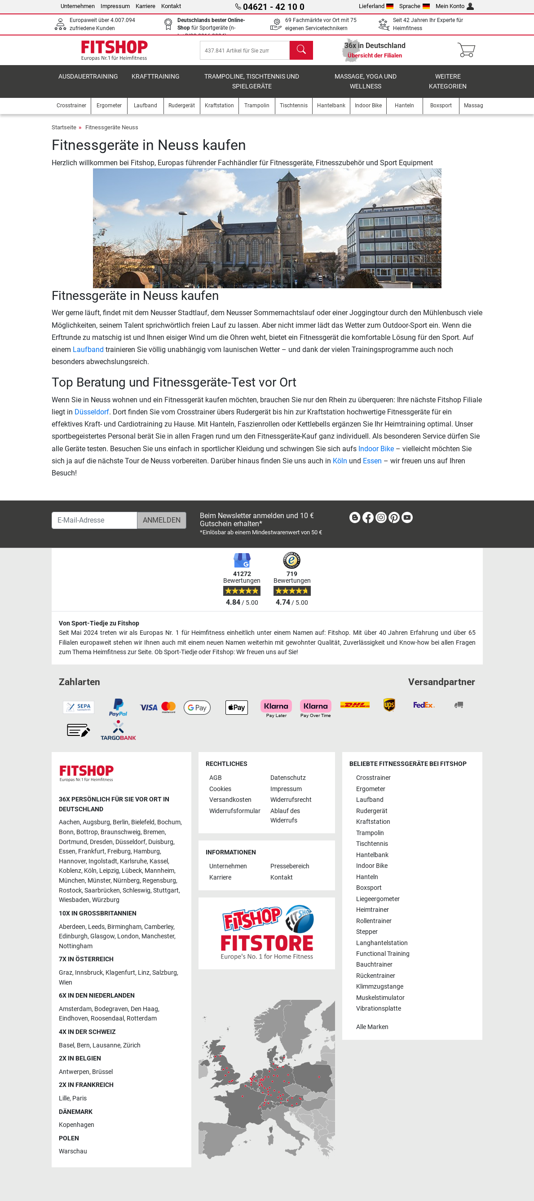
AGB (215, 778)
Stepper (367, 932)
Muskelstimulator (380, 998)
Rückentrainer (375, 976)
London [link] (128, 936)
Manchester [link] (157, 936)
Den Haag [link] (144, 1009)
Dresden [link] (101, 842)
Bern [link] (83, 1045)
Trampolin (370, 833)
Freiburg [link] (119, 851)
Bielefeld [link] (142, 822)
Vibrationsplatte (378, 1008)
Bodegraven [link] (111, 1009)
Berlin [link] (120, 822)
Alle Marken (372, 1027)
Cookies (220, 789)
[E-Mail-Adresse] (94, 520)
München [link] (72, 880)
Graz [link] (65, 973)
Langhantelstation (382, 943)
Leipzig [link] (109, 871)
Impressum (115, 6)
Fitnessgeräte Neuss (111, 133)
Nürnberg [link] (126, 880)
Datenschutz (288, 778)
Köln (340, 467)
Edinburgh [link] (73, 936)
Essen (372, 467)
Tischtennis (372, 844)
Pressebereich (289, 866)
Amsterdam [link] (75, 1009)
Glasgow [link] (102, 936)
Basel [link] (66, 1045)
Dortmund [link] (73, 842)
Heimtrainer (372, 910)
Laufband (88, 356)
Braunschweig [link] (121, 832)
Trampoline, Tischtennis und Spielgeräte (251, 88)
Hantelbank (372, 855)
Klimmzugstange (379, 986)
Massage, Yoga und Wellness (366, 88)
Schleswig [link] (136, 890)
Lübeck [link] (132, 871)
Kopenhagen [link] (76, 1125)
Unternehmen (78, 6)
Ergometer (370, 789)
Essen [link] (67, 851)
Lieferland (376, 6)
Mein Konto (455, 6)
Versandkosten (230, 800)
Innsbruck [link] (89, 973)
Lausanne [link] (106, 1045)
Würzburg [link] (105, 900)
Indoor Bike (376, 455)
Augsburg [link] (96, 822)
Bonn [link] (66, 832)
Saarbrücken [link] (102, 890)
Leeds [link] (96, 927)
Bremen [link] (154, 832)
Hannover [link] (72, 861)
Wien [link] (65, 982)
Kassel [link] (159, 861)
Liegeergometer (378, 899)
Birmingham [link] (124, 927)
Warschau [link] (73, 1151)
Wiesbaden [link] (74, 900)
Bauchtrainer (374, 964)
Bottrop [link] (87, 832)
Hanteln (367, 877)
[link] (355, 519)
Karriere (145, 6)
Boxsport (369, 888)
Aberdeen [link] (72, 927)
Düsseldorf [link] (130, 842)
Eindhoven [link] (73, 1018)
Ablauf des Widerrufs (285, 816)
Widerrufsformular (234, 811)
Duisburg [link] (160, 842)
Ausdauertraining (88, 83)
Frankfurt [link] (91, 851)
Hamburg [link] (146, 851)
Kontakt (171, 6)
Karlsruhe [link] (133, 861)
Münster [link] (99, 880)
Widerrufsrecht (291, 800)
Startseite (64, 133)
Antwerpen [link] (74, 1072)
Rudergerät (372, 811)
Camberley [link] (158, 927)
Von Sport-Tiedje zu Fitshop (99, 623)
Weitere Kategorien (448, 88)
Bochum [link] (169, 822)
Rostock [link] (70, 890)
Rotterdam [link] (142, 1018)
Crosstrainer (373, 778)
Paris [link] (79, 1098)
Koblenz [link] (70, 871)
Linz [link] (144, 973)
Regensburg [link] (159, 880)
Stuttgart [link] (166, 890)
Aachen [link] (69, 822)
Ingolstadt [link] (102, 861)
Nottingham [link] (76, 946)
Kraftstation (373, 822)
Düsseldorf (92, 418)
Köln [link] (90, 871)
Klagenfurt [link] (120, 973)
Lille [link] (64, 1098)
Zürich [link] (132, 1045)
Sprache (414, 6)
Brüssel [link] (102, 1072)
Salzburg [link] (164, 973)
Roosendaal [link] (107, 1018)
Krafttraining (156, 83)
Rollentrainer (374, 921)
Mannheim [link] (159, 871)
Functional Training (383, 954)
